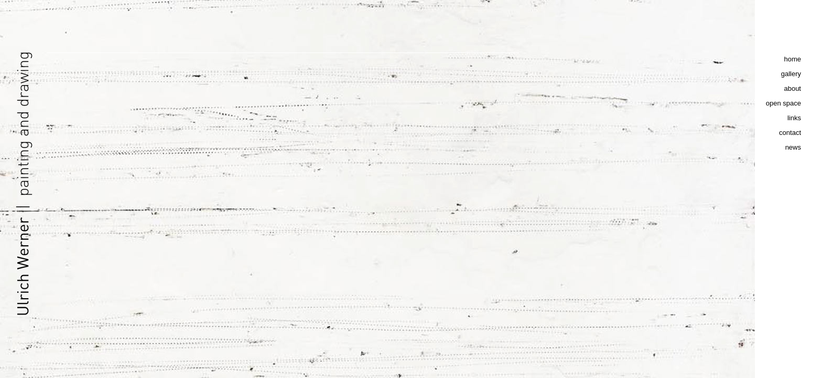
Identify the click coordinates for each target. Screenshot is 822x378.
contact (790, 132)
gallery (791, 74)
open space (783, 103)
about (792, 88)
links (794, 118)
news (793, 147)
